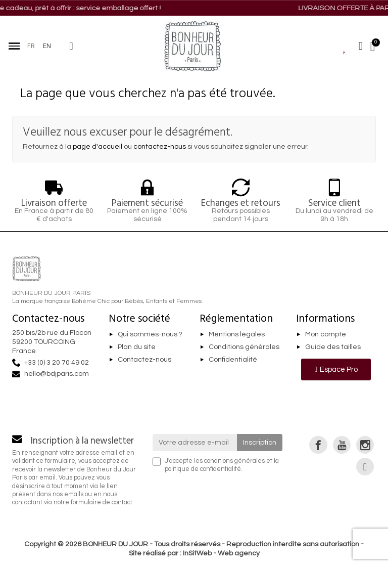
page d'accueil (97, 146)
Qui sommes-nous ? (150, 334)
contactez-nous (159, 146)
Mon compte (325, 334)
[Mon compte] (361, 46)
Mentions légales (237, 334)
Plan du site (137, 347)
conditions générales (234, 461)
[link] (318, 445)
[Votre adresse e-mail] (195, 442)
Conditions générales (244, 347)
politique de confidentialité (203, 469)
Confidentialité (233, 359)
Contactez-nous (144, 359)
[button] (71, 46)
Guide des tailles (333, 347)
